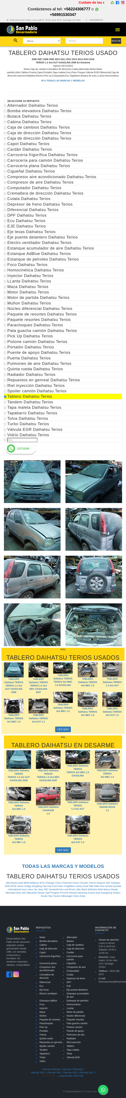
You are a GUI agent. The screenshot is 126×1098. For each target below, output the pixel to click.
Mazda (114, 889)
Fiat (49, 886)
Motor (42, 937)
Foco (42, 1004)
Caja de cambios (75, 945)
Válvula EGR (73, 1057)
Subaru (116, 892)
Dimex (20, 886)
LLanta (70, 1008)
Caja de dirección (48, 948)
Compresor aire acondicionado (47, 969)
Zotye (82, 896)
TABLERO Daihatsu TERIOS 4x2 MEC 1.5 (87, 682)
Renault (73, 892)
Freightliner (70, 886)
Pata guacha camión (77, 1023)
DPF (69, 982)
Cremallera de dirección (47, 976)
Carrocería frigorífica (50, 956)
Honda (109, 886)
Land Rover (69, 889)
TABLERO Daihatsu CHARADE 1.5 (48, 810)
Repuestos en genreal (51, 1042)
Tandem (44, 1049)
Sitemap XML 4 (87, 1072)
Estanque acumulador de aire (78, 995)
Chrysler (84, 883)
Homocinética (74, 1004)
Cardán (70, 952)
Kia (61, 889)
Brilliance (35, 883)
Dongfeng (37, 886)
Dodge (28, 886)
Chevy (76, 883)
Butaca (70, 941)
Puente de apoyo (75, 1031)
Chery (58, 883)
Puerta (43, 1034)
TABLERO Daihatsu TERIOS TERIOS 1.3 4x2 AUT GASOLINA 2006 (13, 686)
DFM (7, 886)
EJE (69, 986)
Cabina (43, 945)
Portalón (44, 1031)
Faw (44, 886)
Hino (102, 886)
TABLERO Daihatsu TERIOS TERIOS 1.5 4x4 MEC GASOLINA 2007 (38, 686)
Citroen (93, 883)
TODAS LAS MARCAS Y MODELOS (63, 866)
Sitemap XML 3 (71, 1072)
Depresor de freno (76, 978)
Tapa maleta (73, 1049)
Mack (84, 889)
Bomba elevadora (49, 941)
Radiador (71, 1038)
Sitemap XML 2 (55, 1072)
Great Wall (88, 886)
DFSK (13, 886)
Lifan (78, 889)
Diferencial (45, 982)
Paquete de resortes (50, 1019)
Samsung (82, 892)
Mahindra (92, 889)
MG (24, 892)
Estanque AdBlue (48, 1000)
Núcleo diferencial (76, 1015)
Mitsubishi (32, 892)
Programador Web (93, 1091)
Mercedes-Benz (14, 892)
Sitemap (46, 1069)
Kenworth (54, 889)
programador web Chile (72, 1075)
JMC (46, 889)
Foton (60, 886)
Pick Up (43, 1027)
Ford (54, 886)
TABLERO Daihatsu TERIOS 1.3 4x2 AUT (112, 682)
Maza (42, 1012)
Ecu (41, 986)
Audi (21, 883)
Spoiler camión (47, 1046)
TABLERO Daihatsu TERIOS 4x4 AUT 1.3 (38, 718)
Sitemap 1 (56, 1069)
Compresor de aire (76, 967)
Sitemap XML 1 (38, 1072)
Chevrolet (67, 883)
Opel (48, 892)
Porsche (64, 892)
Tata (50, 896)
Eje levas (44, 989)
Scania (91, 892)
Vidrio (42, 1061)
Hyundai (117, 886)
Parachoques (46, 1023)
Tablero (70, 1046)
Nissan (41, 892)
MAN (101, 889)
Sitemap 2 (67, 1069)
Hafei (97, 886)
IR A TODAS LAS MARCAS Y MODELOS (63, 80)
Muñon (43, 1015)
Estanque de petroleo (77, 1000)
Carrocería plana (48, 963)
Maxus (107, 889)
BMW (27, 883)
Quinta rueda (46, 1038)
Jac (36, 889)
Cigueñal (71, 963)
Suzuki (44, 896)
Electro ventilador (48, 993)
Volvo (76, 896)
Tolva (69, 1053)
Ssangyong (107, 892)
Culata (70, 974)
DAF (108, 883)
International (14, 889)
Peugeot (55, 892)
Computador (73, 971)
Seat (98, 892)
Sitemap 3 (78, 1069)
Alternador (72, 937)
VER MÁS (63, 729)
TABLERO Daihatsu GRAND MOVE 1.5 (107, 807)
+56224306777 (77, 9)
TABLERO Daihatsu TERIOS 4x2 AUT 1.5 (112, 711)
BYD (42, 883)
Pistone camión (74, 1027)
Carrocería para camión (75, 958)
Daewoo (101, 883)
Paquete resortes (75, 1019)
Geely (79, 886)
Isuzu (24, 889)
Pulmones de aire (75, 1034)
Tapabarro (45, 1053)
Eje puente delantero (77, 989)
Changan (50, 883)
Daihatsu (115, 883)
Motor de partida (75, 1012)
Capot (43, 952)
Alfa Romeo (12, 883)
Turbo (42, 1057)
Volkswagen (67, 896)
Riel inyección (74, 1042)
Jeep (40, 889)
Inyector (44, 1008)
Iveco (31, 889)
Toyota (56, 896)
